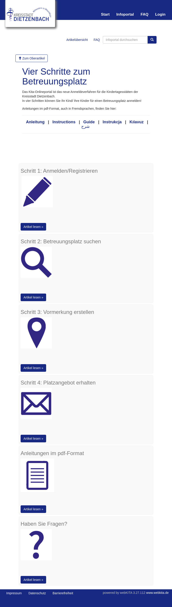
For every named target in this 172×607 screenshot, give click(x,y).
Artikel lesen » (33, 227)
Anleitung (35, 122)
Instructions (63, 122)
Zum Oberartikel (31, 58)
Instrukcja (112, 122)
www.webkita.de (157, 592)
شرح (85, 126)
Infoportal (125, 14)
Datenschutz (37, 593)
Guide (89, 122)
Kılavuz (136, 122)
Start (105, 14)
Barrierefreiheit (63, 593)
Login (160, 14)
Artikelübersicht (77, 40)
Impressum (14, 593)
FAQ (144, 14)
